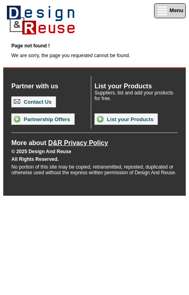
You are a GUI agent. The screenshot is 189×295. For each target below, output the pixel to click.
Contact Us (33, 102)
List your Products (125, 119)
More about (59, 142)
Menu (170, 11)
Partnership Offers (42, 119)
